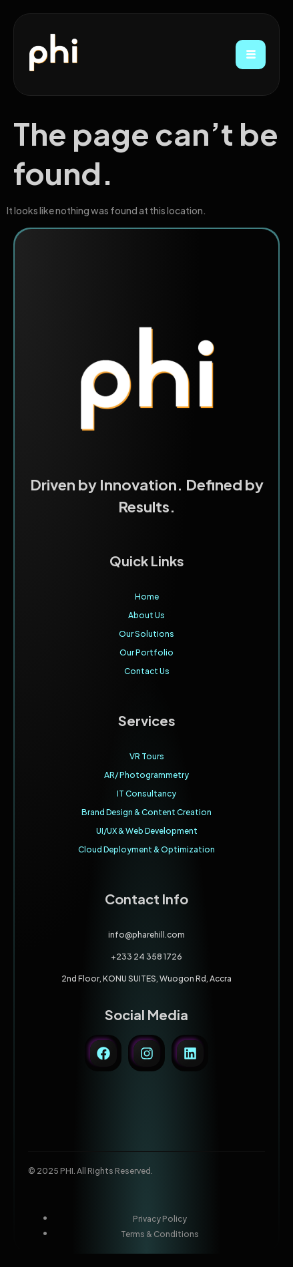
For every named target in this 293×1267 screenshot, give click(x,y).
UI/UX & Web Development (147, 831)
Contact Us (147, 671)
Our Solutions (146, 634)
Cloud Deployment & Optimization (146, 849)
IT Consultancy (146, 794)
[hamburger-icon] (251, 54)
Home (147, 597)
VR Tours (146, 756)
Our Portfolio (146, 652)
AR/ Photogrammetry (146, 775)
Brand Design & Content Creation (146, 812)
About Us (146, 615)
